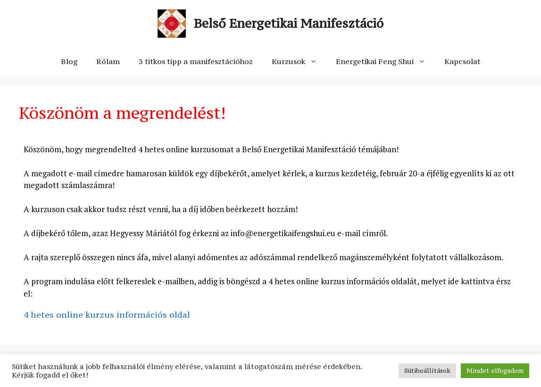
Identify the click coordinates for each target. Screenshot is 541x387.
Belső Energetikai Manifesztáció (288, 23)
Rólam (108, 61)
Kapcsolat (462, 61)
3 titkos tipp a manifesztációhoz (196, 61)
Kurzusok (299, 61)
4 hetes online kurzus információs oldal (107, 314)
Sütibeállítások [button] (427, 370)
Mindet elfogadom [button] (495, 370)
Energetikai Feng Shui (385, 61)
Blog (69, 61)
